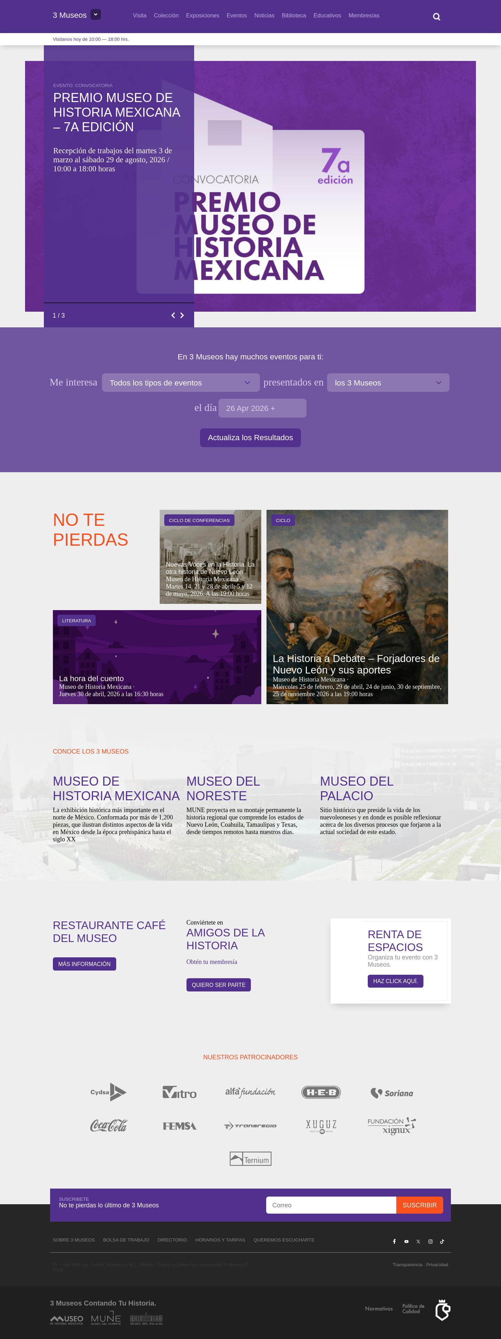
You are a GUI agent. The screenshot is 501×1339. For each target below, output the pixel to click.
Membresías (364, 15)
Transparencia (407, 1264)
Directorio (172, 1240)
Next (182, 315)
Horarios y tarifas (220, 1240)
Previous (173, 315)
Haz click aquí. (395, 981)
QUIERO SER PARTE (218, 985)
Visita (139, 15)
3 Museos (70, 15)
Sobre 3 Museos (74, 1240)
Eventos (236, 15)
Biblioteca (294, 15)
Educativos (327, 15)
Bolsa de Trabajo (126, 1240)
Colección (166, 15)
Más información (84, 964)
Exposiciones (202, 15)
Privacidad (437, 1264)
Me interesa (74, 382)
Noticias (264, 15)
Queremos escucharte (284, 1240)
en (293, 382)
